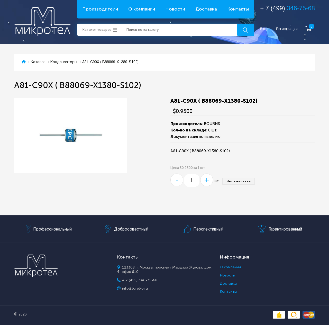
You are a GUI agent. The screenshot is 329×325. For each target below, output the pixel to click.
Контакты (238, 9)
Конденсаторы (63, 62)
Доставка (206, 9)
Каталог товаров (97, 29)
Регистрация (287, 29)
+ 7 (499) (287, 8)
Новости (175, 9)
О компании (141, 9)
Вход (264, 29)
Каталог (38, 62)
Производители (100, 9)
